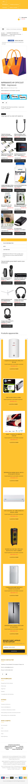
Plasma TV (10, 769)
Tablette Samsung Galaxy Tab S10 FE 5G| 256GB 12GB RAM (6, 135)
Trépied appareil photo (14, 759)
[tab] (14, 239)
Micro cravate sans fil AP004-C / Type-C (6, 278)
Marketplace (5, 4)
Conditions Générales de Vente (8, 709)
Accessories (15, 762)
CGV (2, 728)
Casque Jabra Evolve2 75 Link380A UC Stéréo (7, 321)
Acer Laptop (11, 761)
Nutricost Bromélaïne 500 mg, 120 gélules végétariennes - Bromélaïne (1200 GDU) (20, 186)
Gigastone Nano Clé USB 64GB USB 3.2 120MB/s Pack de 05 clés (7, 154)
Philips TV (10, 767)
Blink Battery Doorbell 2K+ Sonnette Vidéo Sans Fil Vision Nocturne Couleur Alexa (20, 205)
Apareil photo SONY (6, 757)
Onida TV (24, 766)
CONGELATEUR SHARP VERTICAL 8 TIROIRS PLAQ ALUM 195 (14, 588)
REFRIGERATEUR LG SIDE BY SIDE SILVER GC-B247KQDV (14, 626)
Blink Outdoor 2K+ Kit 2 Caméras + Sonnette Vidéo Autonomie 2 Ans (6, 205)
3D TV (14, 769)
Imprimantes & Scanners (15, 34)
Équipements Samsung (8, 756)
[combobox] (16, 29)
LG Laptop (13, 764)
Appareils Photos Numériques (18, 757)
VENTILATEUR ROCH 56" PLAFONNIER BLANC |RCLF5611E (6, 300)
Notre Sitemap (4, 736)
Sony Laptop (9, 762)
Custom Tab (6, 249)
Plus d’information (8, 243)
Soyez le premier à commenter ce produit (10, 90)
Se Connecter (4, 725)
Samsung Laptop (18, 761)
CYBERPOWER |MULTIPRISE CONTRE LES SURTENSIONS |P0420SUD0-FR (7, 186)
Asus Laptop (22, 762)
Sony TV (3, 766)
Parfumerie (3, 686)
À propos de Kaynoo (5, 704)
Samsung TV (8, 766)
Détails (5, 240)
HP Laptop (18, 764)
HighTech (3, 688)
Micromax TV (15, 767)
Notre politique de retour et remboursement (10, 712)
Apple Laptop (5, 761)
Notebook (23, 764)
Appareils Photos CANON (19, 756)
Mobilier (3, 691)
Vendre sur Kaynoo (14, 4)
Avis (4, 246)
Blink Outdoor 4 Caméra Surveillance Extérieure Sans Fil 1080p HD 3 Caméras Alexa (7, 227)
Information (19, 748)
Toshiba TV (4, 767)
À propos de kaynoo (14, 745)
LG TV (13, 766)
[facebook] (2, 674)
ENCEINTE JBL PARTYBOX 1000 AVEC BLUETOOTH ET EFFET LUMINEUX (14, 549)
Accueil (2, 33)
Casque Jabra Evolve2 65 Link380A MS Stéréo (20, 300)
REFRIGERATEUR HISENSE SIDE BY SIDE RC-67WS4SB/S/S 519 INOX (14, 473)
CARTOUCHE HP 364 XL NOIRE (13, 397)
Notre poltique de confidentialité (8, 715)
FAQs (2, 733)
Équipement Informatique (7, 683)
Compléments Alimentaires (7, 694)
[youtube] (6, 674)
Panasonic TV (18, 766)
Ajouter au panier (7, 139)
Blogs (21, 746)
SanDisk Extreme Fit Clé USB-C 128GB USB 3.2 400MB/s (19, 154)
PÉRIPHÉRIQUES (4, 34)
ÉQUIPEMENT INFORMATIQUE (13, 33)
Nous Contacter (4, 731)
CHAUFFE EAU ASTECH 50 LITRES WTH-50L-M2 (14, 361)
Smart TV (18, 769)
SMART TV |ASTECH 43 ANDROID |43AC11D (14, 435)
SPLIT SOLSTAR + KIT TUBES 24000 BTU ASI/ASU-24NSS (14, 511)
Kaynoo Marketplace (5, 707)
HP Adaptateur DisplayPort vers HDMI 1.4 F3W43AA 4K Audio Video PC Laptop (20, 229)
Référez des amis (19, 40)
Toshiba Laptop (6, 764)
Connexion (4, 7)
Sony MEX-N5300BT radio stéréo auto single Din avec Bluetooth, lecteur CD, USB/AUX (20, 278)
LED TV (20, 767)
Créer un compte (13, 7)
